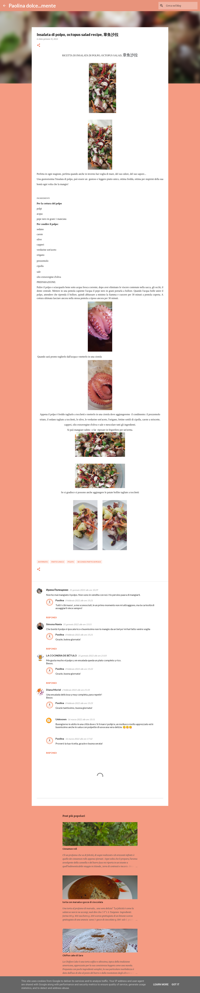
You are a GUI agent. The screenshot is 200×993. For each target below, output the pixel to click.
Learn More (160, 984)
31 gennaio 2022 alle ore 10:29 (84, 590)
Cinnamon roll (69, 849)
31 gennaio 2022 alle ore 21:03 (92, 655)
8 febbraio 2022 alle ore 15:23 (79, 703)
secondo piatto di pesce (89, 562)
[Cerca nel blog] (181, 5)
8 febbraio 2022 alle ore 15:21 (79, 600)
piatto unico (57, 562)
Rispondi (51, 617)
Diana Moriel (53, 689)
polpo (71, 562)
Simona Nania (54, 624)
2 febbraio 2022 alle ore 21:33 (76, 690)
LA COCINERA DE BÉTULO (61, 655)
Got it (175, 984)
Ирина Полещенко (57, 589)
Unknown (61, 719)
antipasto (43, 562)
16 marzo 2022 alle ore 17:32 (78, 739)
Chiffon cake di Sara (72, 955)
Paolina (59, 600)
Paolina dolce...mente (32, 6)
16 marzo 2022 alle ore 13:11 (81, 719)
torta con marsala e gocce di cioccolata (82, 902)
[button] (38, 45)
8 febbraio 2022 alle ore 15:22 (79, 669)
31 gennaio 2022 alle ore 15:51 (77, 624)
